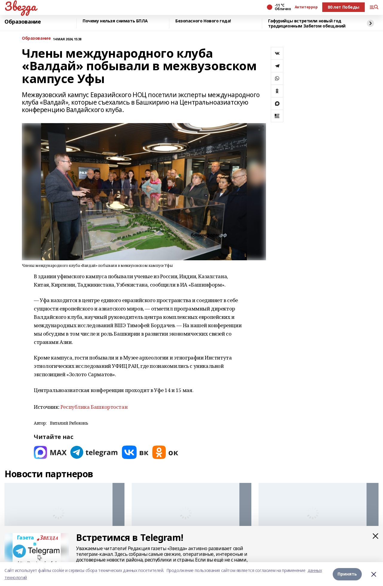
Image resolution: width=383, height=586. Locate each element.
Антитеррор (306, 7)
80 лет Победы (343, 7)
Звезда (20, 6)
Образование (22, 22)
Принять (347, 574)
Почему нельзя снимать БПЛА (115, 21)
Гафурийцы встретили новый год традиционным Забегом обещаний (307, 23)
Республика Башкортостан (93, 406)
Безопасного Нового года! (203, 21)
